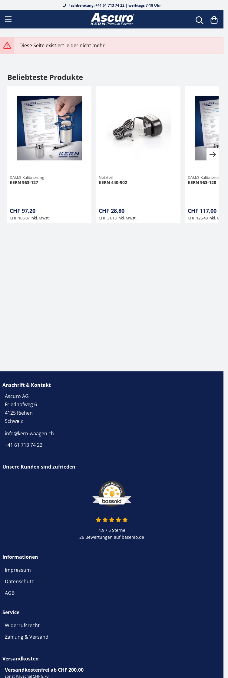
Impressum (18, 570)
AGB (10, 593)
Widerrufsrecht (22, 625)
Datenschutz (19, 581)
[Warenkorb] (214, 19)
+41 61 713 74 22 (23, 445)
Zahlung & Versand (26, 637)
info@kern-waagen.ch (29, 433)
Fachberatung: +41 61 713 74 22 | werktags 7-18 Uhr (112, 5)
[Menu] (8, 19)
